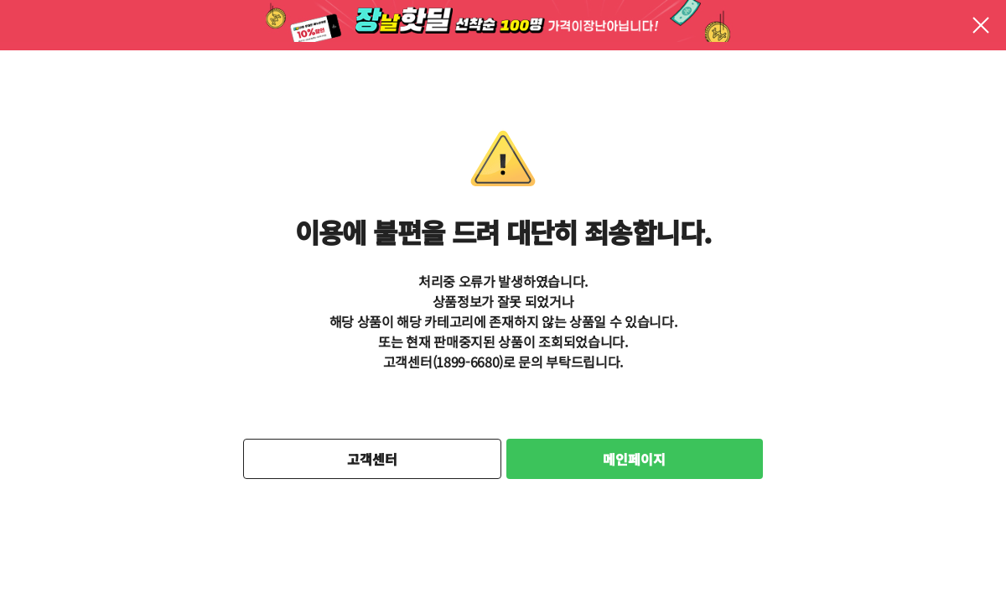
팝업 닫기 (981, 25)
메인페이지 (634, 459)
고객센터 (372, 459)
